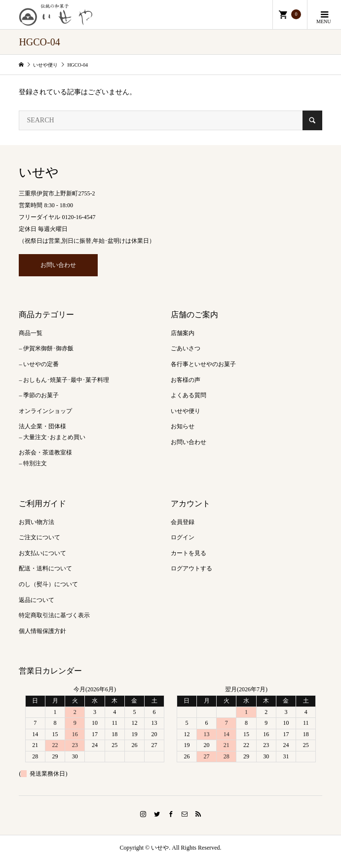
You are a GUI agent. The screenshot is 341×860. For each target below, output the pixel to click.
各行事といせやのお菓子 (203, 364)
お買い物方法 (36, 522)
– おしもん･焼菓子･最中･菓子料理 (64, 379)
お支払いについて (42, 553)
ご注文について (39, 537)
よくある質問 (188, 395)
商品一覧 (30, 333)
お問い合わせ (58, 265)
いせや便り (185, 411)
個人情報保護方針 (42, 631)
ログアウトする (191, 568)
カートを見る (188, 553)
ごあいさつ (185, 348)
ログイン (182, 537)
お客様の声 (185, 379)
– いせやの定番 (39, 364)
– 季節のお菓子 (39, 395)
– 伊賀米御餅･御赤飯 (46, 348)
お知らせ (182, 426)
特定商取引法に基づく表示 (54, 615)
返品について (36, 600)
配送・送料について (45, 568)
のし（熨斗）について (48, 584)
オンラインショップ (45, 411)
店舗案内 (182, 333)
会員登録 (182, 522)
